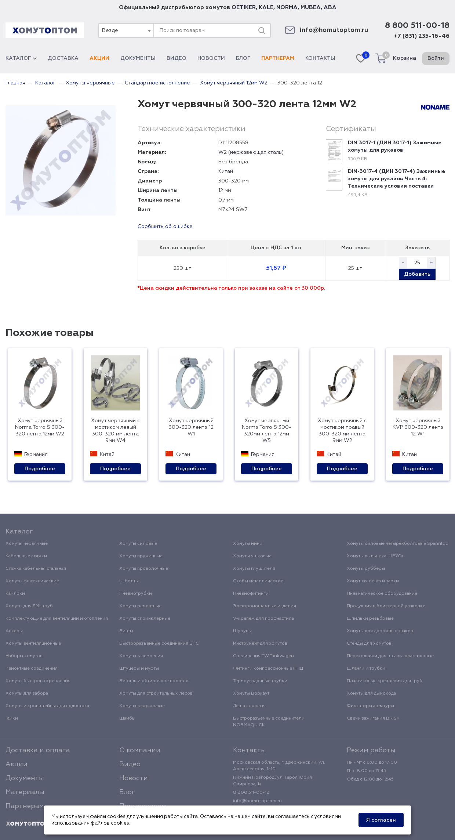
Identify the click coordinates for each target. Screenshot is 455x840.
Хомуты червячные (27, 544)
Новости (211, 58)
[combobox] (125, 30)
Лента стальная (249, 706)
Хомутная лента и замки (373, 581)
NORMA (287, 7)
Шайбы (127, 718)
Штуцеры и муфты (139, 668)
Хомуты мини (247, 544)
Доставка (63, 58)
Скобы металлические (258, 581)
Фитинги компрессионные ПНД (268, 668)
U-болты (129, 581)
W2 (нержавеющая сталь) (251, 152)
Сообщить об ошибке (165, 226)
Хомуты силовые (138, 544)
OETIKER (244, 7)
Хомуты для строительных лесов (156, 693)
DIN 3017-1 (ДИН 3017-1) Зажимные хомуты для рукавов (394, 146)
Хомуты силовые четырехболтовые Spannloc (397, 544)
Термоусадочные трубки (260, 681)
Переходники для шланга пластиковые (390, 656)
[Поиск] (261, 30)
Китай (225, 171)
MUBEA (311, 7)
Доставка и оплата (38, 750)
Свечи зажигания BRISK (373, 718)
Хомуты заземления (141, 656)
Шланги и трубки (366, 668)
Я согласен (381, 820)
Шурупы (242, 631)
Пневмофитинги (251, 593)
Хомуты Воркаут (251, 693)
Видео (176, 58)
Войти (435, 58)
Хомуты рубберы (366, 568)
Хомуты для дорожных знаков (380, 631)
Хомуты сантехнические (32, 581)
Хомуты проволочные (143, 568)
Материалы (25, 792)
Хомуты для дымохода (371, 693)
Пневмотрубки (135, 593)
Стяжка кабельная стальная (36, 568)
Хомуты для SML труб (29, 606)
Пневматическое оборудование (382, 593)
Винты (126, 631)
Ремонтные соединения (32, 668)
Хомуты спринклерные (144, 618)
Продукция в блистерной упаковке (386, 606)
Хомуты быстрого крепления (38, 681)
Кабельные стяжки (26, 556)
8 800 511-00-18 (417, 26)
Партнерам (277, 58)
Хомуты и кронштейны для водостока (47, 706)
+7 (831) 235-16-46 (421, 36)
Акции (99, 58)
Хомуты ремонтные (140, 606)
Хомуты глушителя (254, 568)
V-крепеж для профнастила (263, 618)
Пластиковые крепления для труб (384, 681)
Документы (138, 58)
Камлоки (15, 593)
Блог (243, 58)
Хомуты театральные (142, 706)
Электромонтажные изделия (264, 606)
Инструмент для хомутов (260, 643)
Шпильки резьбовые (370, 618)
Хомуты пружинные (141, 556)
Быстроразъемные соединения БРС (159, 643)
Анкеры (14, 631)
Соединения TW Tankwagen (263, 656)
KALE (266, 7)
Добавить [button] (417, 274)
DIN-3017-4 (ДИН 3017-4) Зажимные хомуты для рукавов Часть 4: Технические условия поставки (396, 179)
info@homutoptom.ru (334, 30)
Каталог (21, 58)
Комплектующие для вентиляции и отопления (57, 618)
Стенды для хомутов (369, 643)
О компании (139, 750)
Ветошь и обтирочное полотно (154, 681)
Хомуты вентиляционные (33, 643)
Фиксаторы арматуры (370, 706)
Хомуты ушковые (252, 556)
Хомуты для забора (27, 693)
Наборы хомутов (24, 656)
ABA (330, 7)
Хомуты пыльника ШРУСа (375, 556)
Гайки (12, 718)
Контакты (320, 58)
